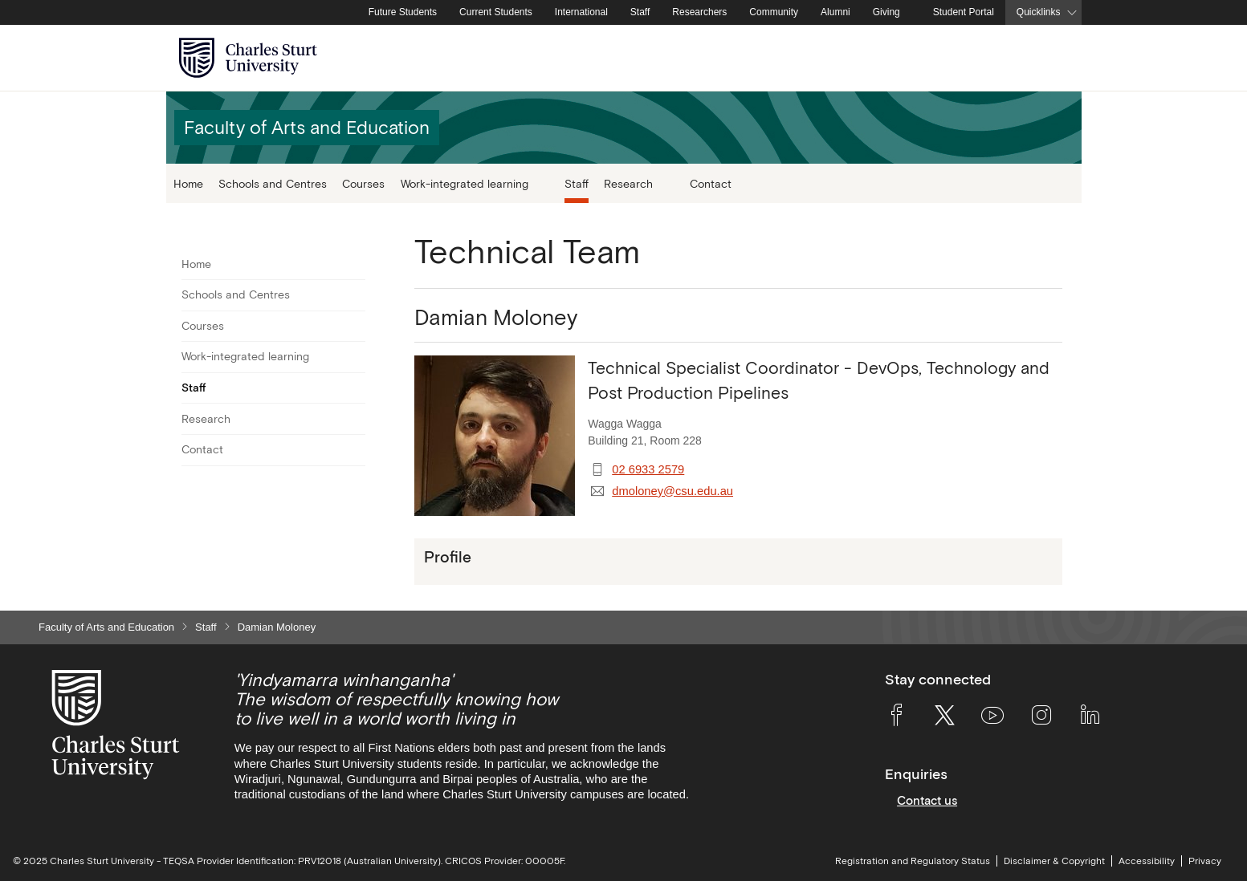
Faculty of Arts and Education (106, 627)
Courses (363, 183)
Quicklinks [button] (1039, 12)
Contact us (927, 800)
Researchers (699, 12)
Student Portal (963, 12)
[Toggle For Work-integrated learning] (355, 357)
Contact (710, 183)
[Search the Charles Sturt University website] (1051, 58)
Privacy (1204, 861)
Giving (886, 12)
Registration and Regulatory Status (912, 861)
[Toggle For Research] (355, 418)
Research (205, 418)
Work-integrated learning (245, 356)
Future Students (403, 12)
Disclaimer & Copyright (1054, 861)
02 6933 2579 (648, 469)
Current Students (495, 12)
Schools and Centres (272, 183)
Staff (640, 12)
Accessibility (1147, 861)
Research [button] (630, 183)
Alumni (835, 12)
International (581, 12)
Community (773, 12)
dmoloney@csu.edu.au (672, 491)
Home (188, 183)
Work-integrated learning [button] (466, 183)
